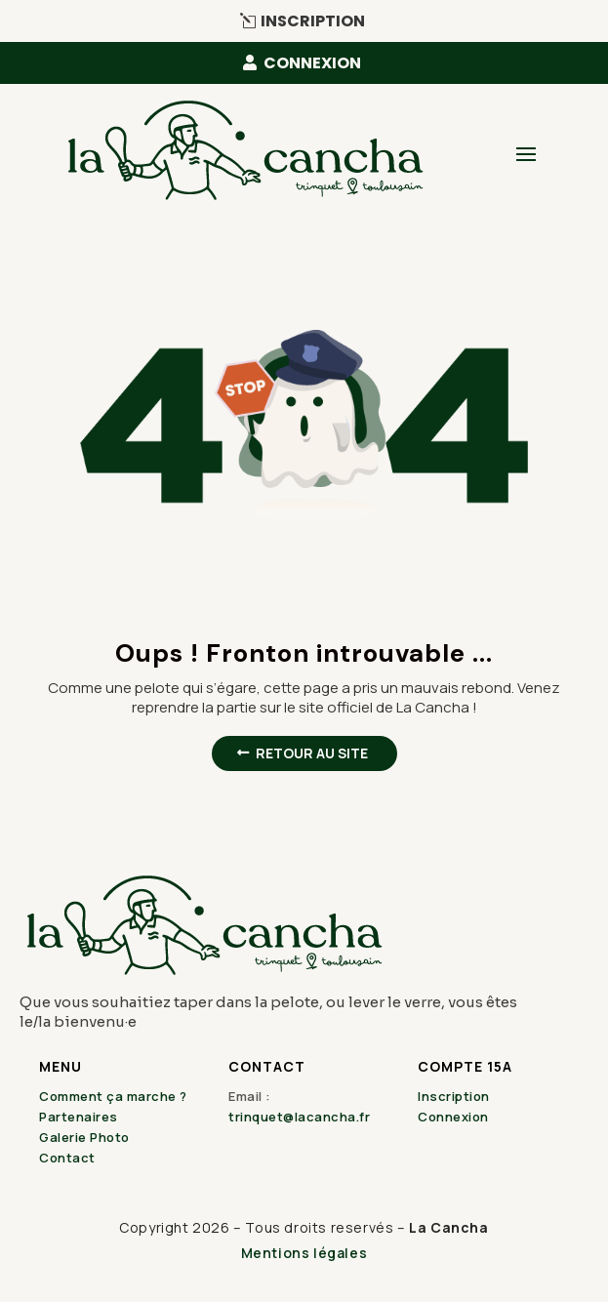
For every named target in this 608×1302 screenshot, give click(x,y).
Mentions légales (304, 1252)
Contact (67, 1157)
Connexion (453, 1116)
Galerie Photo (84, 1137)
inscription (313, 21)
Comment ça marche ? (113, 1096)
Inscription (454, 1096)
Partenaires (78, 1116)
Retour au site (312, 753)
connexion (312, 63)
